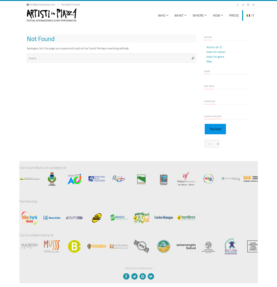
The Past (215, 129)
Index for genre (215, 57)
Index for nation (216, 52)
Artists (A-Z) (214, 47)
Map (209, 61)
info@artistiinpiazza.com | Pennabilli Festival (53, 4)
